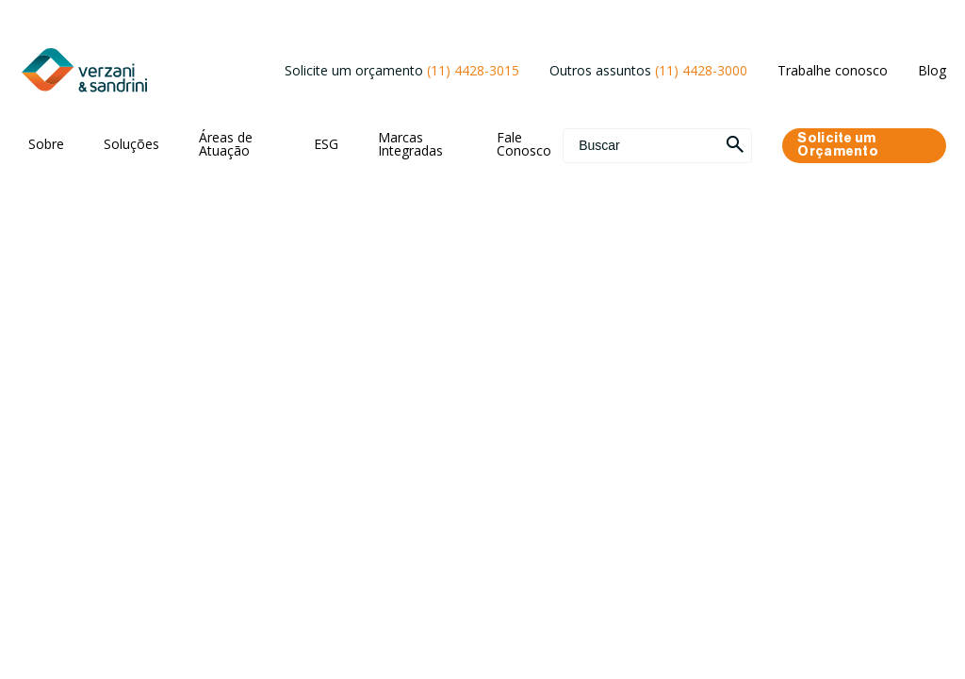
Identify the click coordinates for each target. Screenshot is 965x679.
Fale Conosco (524, 143)
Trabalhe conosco (832, 70)
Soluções (131, 144)
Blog (932, 70)
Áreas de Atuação (226, 143)
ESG (326, 144)
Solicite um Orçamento (837, 144)
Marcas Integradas (410, 143)
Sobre (46, 144)
